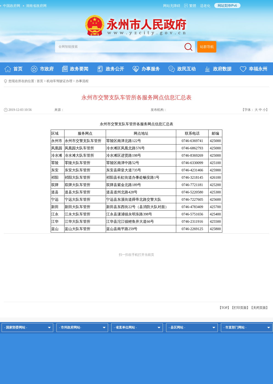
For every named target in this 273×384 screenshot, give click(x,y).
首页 (13, 69)
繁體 (192, 6)
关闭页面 (259, 307)
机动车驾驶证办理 (59, 81)
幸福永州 (253, 69)
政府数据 (217, 69)
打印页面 (240, 307)
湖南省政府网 (36, 6)
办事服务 (146, 69)
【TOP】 (224, 307)
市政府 (42, 69)
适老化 (205, 6)
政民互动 (182, 69)
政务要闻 (75, 69)
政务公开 (110, 69)
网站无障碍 (171, 6)
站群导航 (207, 47)
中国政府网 (11, 6)
